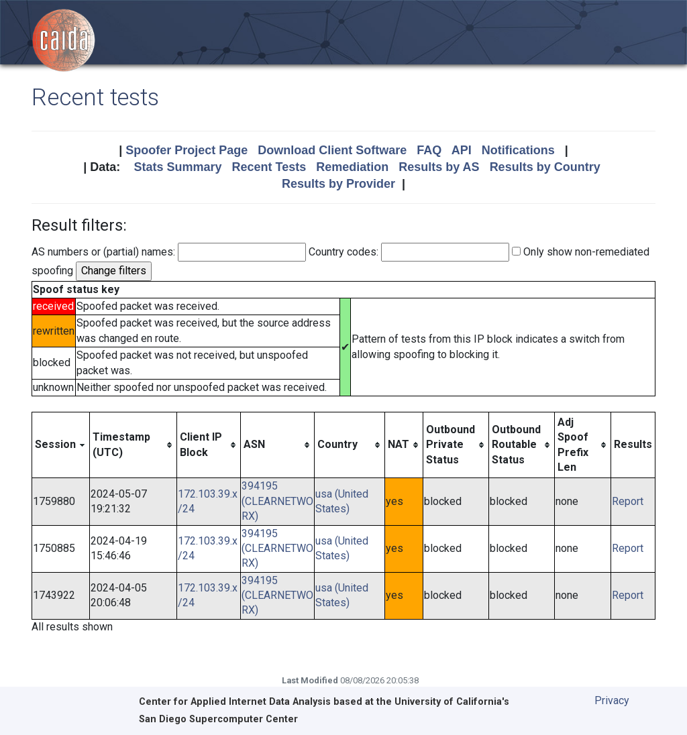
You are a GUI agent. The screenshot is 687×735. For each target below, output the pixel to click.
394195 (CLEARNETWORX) (277, 500)
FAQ (429, 150)
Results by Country (545, 167)
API (462, 150)
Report (627, 501)
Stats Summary (177, 167)
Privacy (611, 700)
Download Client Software (332, 150)
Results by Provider (338, 183)
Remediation (352, 167)
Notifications (518, 150)
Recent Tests (268, 167)
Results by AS (439, 167)
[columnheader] (61, 445)
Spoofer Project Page (186, 150)
